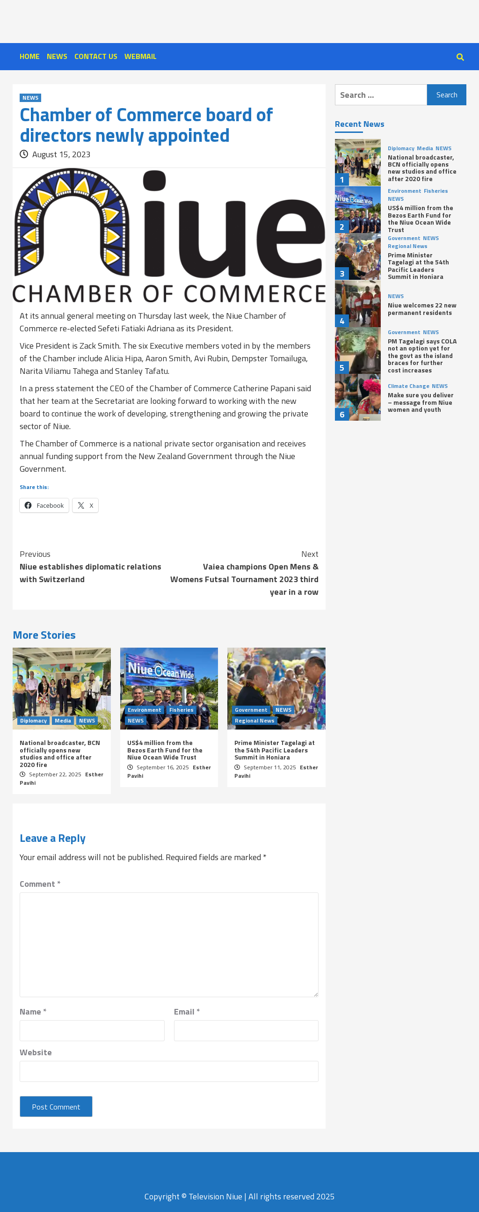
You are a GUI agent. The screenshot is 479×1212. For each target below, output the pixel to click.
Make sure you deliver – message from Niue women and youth (421, 402)
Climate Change (408, 386)
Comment (40, 883)
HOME (30, 56)
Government (251, 710)
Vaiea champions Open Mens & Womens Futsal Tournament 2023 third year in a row (244, 573)
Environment (144, 710)
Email (187, 1011)
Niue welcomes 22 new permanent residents (422, 308)
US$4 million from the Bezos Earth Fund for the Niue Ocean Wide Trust (165, 749)
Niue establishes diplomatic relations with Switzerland (94, 566)
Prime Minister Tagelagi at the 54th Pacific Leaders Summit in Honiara (274, 749)
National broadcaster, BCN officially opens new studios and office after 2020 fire (60, 753)
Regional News (255, 720)
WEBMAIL (140, 56)
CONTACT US (95, 56)
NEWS (57, 56)
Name (33, 1011)
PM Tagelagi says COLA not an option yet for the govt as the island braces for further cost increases (422, 355)
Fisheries (181, 710)
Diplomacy (33, 720)
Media (63, 720)
